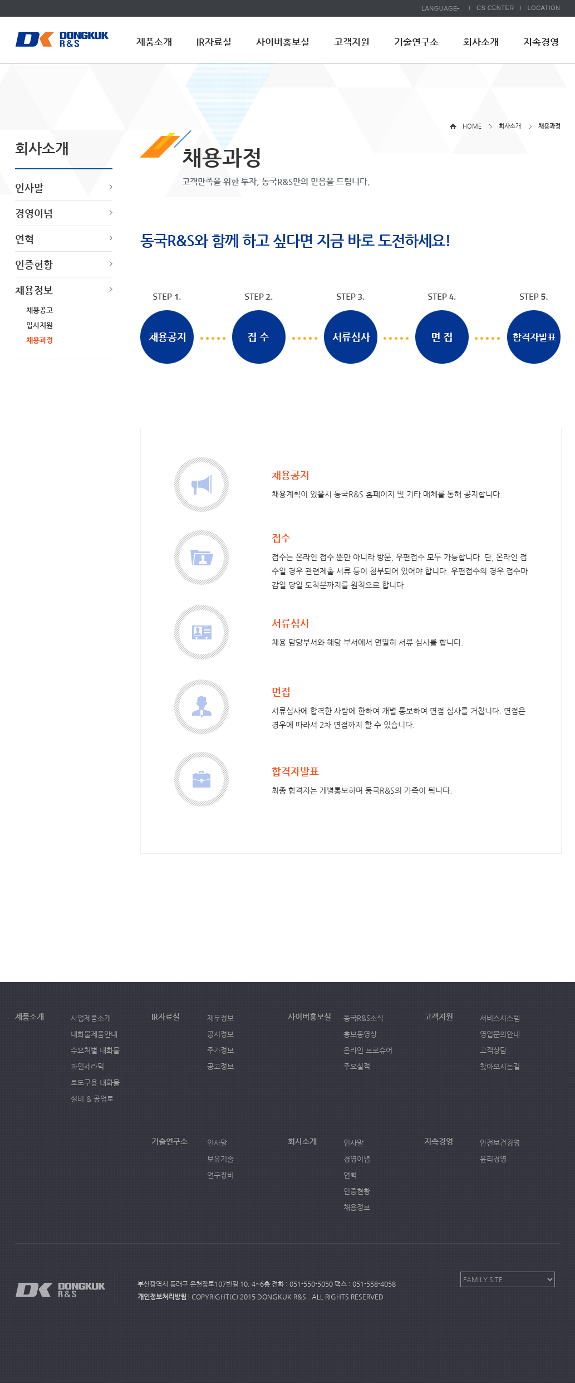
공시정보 (220, 1034)
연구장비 (220, 1175)
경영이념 (34, 213)
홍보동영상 (360, 1034)
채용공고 (39, 310)
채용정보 (34, 290)
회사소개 (481, 41)
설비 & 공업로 (92, 1098)
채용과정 (39, 340)
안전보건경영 (500, 1142)
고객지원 (352, 41)
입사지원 (39, 325)
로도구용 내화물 (95, 1082)
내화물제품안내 (94, 1034)
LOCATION (544, 7)
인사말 (29, 187)
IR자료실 (214, 41)
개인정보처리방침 (161, 1297)
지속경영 (541, 41)
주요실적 (356, 1066)
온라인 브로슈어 (367, 1050)
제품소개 (154, 41)
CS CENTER (495, 7)
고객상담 (493, 1050)
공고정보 (220, 1066)
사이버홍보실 (282, 41)
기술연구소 (416, 41)
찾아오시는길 (500, 1066)
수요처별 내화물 (95, 1050)
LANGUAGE (439, 8)
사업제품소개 (91, 1018)
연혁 (24, 239)
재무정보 (220, 1018)
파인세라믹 (87, 1066)
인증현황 (34, 264)
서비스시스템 (500, 1018)
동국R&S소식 (363, 1018)
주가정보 (220, 1050)
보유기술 (220, 1159)
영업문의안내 (500, 1034)
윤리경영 (493, 1159)
